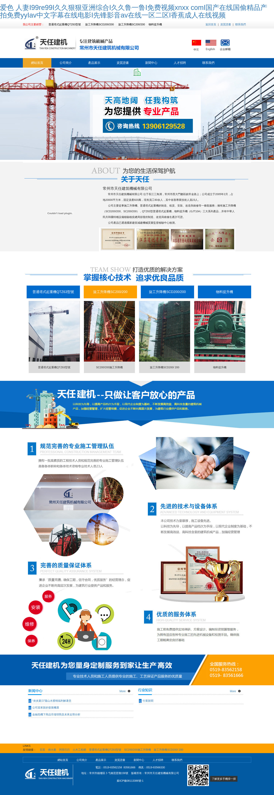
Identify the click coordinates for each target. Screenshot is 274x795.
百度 (42, 749)
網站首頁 (37, 62)
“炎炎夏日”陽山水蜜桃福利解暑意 (51, 700)
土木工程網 (79, 749)
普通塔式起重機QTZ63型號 (105, 749)
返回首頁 (211, 24)
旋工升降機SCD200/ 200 (168, 749)
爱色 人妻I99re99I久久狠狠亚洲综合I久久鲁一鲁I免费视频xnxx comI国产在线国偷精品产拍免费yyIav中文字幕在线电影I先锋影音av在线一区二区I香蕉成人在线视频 (133, 11)
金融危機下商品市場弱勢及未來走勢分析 (56, 714)
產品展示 (94, 62)
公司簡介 (66, 62)
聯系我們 (240, 24)
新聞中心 (151, 62)
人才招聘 (180, 62)
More (122, 691)
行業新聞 (148, 700)
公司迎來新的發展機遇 (45, 707)
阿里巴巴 (64, 749)
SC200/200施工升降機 (137, 749)
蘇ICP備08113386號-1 (130, 780)
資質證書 (225, 24)
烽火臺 (52, 749)
